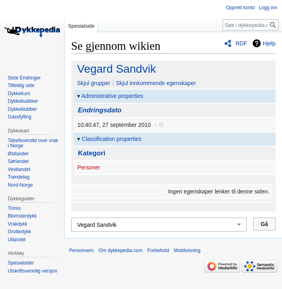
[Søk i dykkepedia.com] (251, 25)
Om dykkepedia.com (120, 250)
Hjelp (269, 43)
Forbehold (158, 250)
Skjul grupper (93, 83)
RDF (241, 43)
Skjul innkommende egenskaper (156, 83)
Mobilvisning (187, 250)
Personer (88, 167)
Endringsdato (99, 110)
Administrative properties (112, 96)
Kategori (91, 153)
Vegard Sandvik (116, 69)
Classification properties (111, 139)
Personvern (81, 250)
